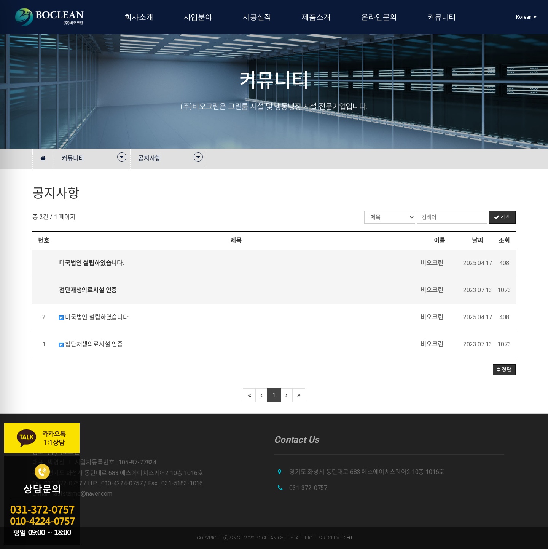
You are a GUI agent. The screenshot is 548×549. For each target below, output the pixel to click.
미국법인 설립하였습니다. (94, 317)
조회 (504, 240)
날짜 (477, 240)
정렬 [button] (504, 369)
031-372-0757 (308, 487)
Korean (526, 17)
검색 (502, 217)
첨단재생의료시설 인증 (91, 344)
